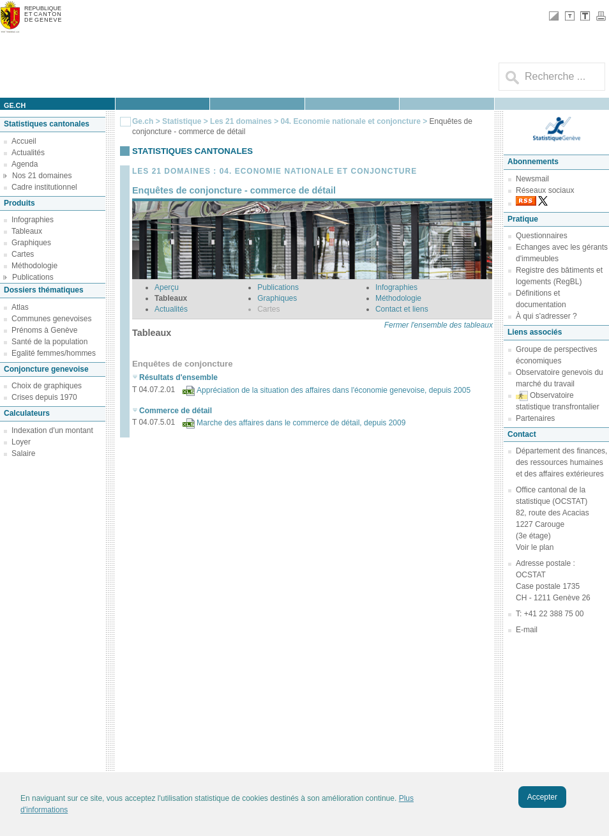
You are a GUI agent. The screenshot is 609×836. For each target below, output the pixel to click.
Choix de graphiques (46, 385)
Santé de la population (49, 341)
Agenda (24, 164)
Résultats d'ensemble (178, 377)
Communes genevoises (51, 318)
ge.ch (15, 105)
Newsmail (532, 178)
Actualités (28, 152)
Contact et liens (401, 309)
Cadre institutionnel (44, 187)
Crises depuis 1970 (44, 397)
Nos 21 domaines (41, 175)
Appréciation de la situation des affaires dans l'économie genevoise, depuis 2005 (333, 390)
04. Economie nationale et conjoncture (350, 121)
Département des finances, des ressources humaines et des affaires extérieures (561, 462)
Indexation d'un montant (52, 430)
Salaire (23, 453)
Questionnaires (542, 235)
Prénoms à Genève (44, 330)
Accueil (23, 141)
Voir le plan (534, 547)
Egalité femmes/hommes (53, 353)
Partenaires (535, 418)
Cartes (22, 254)
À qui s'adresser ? (546, 316)
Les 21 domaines (241, 121)
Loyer (21, 441)
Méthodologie (34, 265)
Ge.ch (142, 121)
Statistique (181, 121)
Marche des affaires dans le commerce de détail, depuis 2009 (301, 422)
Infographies (32, 219)
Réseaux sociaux (545, 190)
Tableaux (26, 231)
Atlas (20, 307)
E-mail (527, 629)
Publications (33, 277)
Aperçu (166, 287)
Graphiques (31, 242)
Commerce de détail (175, 410)
